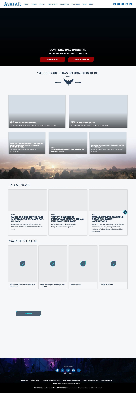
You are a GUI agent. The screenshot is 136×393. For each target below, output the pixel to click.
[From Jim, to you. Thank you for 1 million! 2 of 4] (53, 263)
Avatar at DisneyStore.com (90, 380)
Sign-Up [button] (28, 313)
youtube (126, 4)
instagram (122, 4)
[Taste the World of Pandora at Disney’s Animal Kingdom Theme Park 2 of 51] (68, 200)
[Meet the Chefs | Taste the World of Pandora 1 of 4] (22, 263)
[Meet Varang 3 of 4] (83, 263)
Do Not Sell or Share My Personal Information (66, 383)
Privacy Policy (35, 380)
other (130, 4)
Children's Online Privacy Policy (51, 380)
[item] (34, 4)
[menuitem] (26, 4)
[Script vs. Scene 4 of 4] (113, 263)
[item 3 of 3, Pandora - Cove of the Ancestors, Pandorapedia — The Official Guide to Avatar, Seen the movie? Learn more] (108, 142)
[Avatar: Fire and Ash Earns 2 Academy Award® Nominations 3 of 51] (108, 200)
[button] (52, 59)
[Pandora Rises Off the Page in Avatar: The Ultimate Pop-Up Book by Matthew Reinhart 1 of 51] (27, 200)
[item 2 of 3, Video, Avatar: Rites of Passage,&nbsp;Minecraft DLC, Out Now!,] (68, 142)
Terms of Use (24, 380)
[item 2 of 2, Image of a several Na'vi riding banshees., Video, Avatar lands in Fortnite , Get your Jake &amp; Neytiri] (98, 111)
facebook (114, 4)
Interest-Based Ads (106, 380)
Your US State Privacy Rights (71, 380)
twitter (118, 4)
